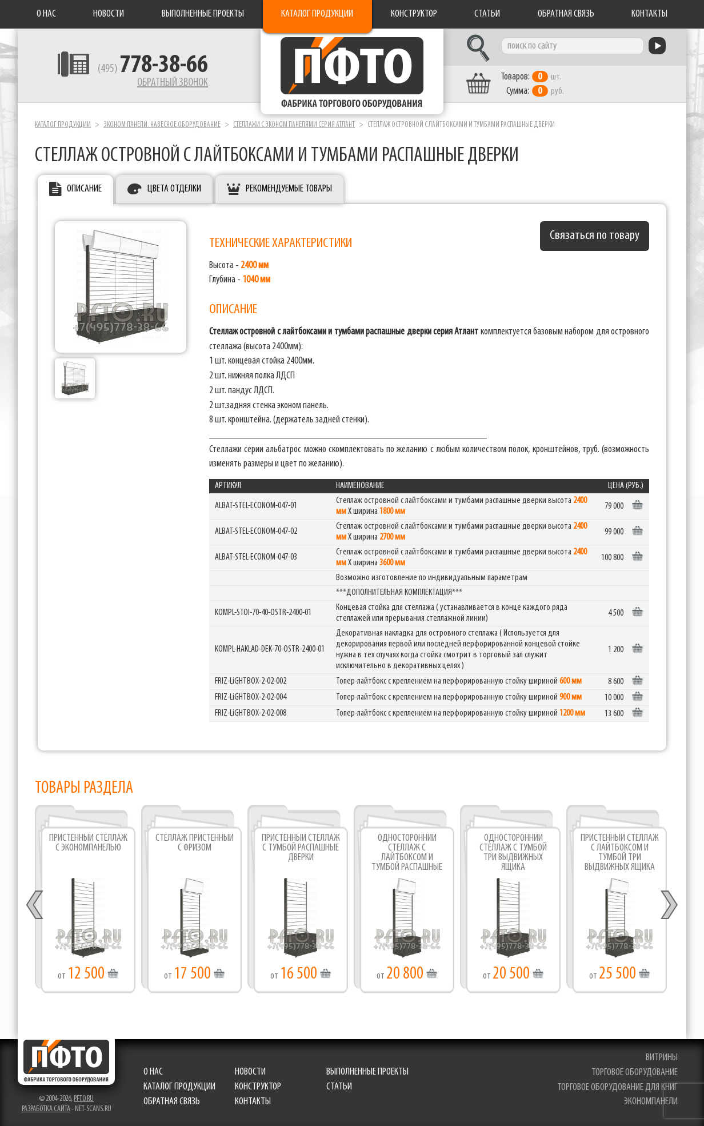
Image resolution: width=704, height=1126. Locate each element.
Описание (84, 188)
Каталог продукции (317, 14)
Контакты (649, 14)
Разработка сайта (46, 1109)
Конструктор (414, 14)
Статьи (487, 14)
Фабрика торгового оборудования (352, 71)
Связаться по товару (594, 235)
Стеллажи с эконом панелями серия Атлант (294, 125)
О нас (46, 14)
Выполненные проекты (203, 14)
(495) (153, 69)
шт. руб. (532, 84)
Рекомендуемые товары (289, 188)
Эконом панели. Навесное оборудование (162, 125)
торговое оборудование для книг (617, 1087)
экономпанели (651, 1101)
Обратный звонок (172, 83)
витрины (662, 1057)
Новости (108, 14)
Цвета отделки (174, 188)
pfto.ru (84, 1099)
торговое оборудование (634, 1072)
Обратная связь (566, 14)
